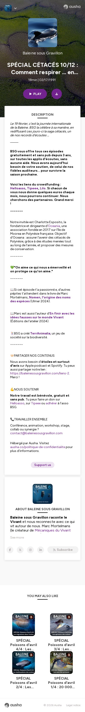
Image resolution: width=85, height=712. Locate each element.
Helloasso (17, 403)
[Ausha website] (71, 7)
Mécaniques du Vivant (53, 530)
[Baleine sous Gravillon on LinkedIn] (40, 549)
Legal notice (73, 705)
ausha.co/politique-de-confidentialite (37, 447)
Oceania (54, 226)
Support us (42, 465)
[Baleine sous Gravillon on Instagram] (30, 549)
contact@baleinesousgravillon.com (36, 433)
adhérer (51, 403)
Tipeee (36, 403)
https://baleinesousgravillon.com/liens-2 (39, 373)
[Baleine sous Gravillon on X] (20, 549)
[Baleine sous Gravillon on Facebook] (10, 549)
